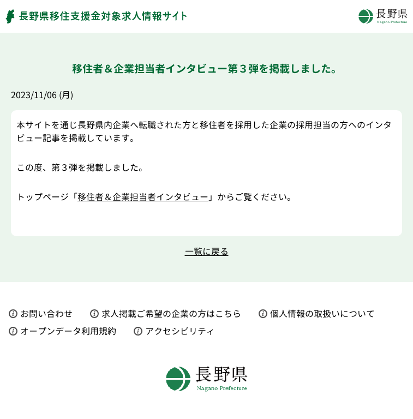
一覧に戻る (207, 252)
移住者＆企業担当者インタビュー (142, 197)
